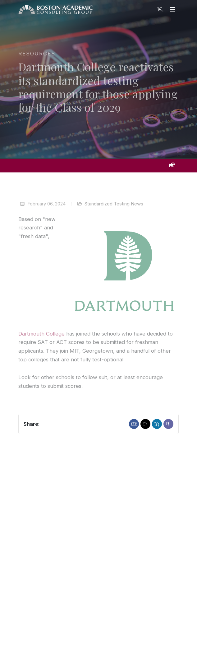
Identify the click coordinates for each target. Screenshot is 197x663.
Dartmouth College (41, 334)
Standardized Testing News (114, 204)
